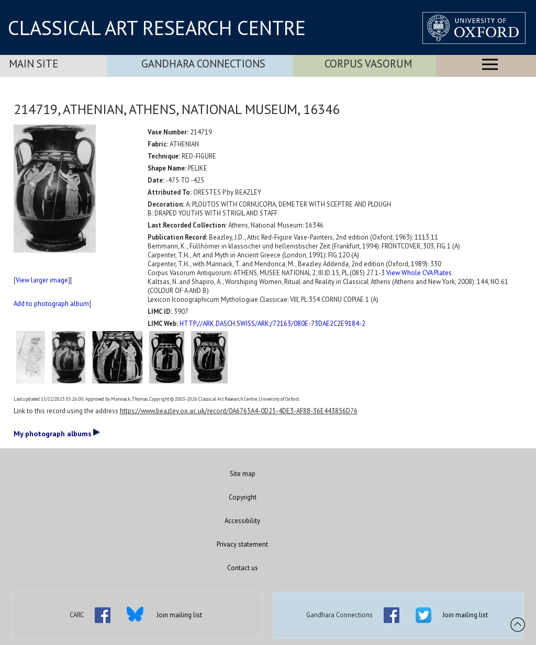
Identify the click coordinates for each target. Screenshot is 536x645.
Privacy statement (242, 544)
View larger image (42, 280)
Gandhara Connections (203, 63)
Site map (242, 473)
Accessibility (242, 520)
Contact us (242, 567)
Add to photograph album (51, 303)
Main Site (33, 63)
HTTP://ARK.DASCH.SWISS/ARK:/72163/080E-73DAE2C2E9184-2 (272, 323)
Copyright (242, 497)
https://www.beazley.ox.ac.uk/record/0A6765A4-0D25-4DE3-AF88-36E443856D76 (239, 410)
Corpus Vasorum (368, 63)
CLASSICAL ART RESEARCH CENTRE (157, 28)
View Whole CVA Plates (419, 272)
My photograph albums (57, 433)
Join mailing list (179, 614)
